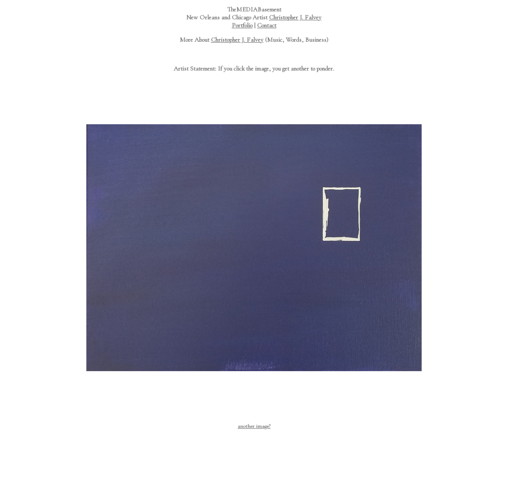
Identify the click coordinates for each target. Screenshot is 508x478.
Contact (266, 25)
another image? (254, 426)
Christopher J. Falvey (295, 17)
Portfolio (242, 25)
